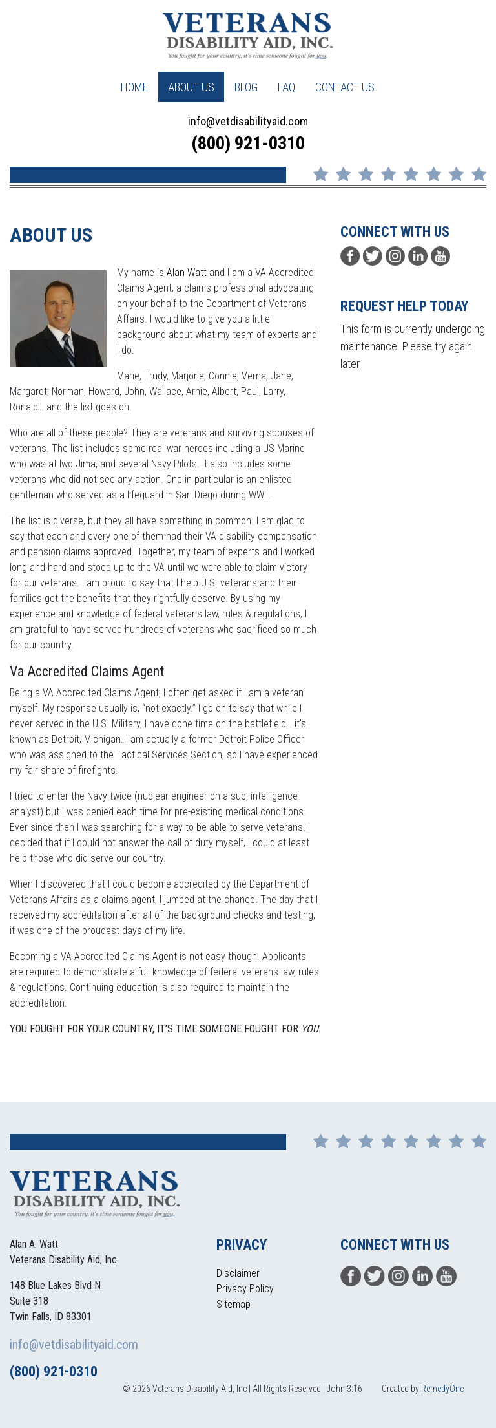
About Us (191, 87)
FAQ (286, 87)
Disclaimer (238, 1273)
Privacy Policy (245, 1289)
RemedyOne (442, 1388)
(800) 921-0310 (248, 143)
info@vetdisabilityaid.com (248, 121)
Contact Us (345, 87)
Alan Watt (187, 272)
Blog (246, 87)
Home (134, 87)
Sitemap (233, 1304)
